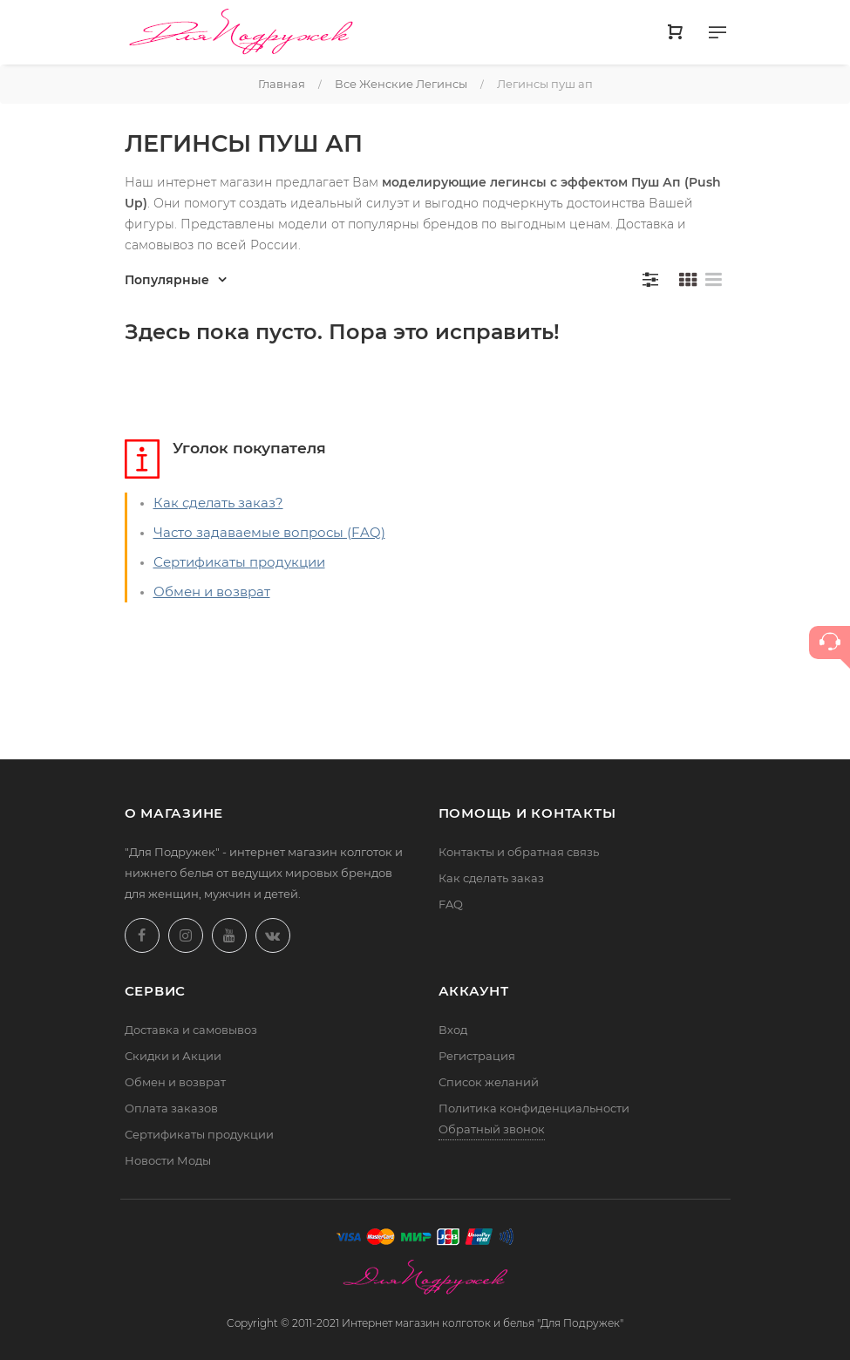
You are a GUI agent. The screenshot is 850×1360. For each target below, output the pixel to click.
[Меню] (717, 36)
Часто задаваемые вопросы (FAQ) (269, 532)
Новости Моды (168, 1160)
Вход (453, 1030)
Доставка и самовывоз (191, 1030)
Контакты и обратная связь (519, 852)
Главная (281, 84)
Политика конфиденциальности (534, 1108)
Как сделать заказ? (218, 502)
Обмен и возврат (211, 591)
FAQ (451, 904)
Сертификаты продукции (239, 562)
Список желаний (489, 1082)
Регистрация (477, 1056)
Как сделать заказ (491, 878)
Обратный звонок (492, 1129)
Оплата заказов (171, 1108)
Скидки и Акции (173, 1056)
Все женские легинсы (401, 84)
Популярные (167, 280)
